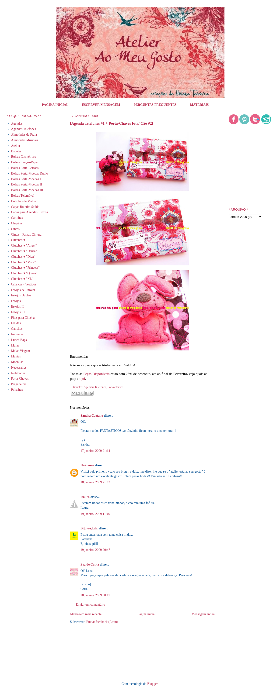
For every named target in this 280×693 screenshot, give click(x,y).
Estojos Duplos (21, 295)
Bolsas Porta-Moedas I (26, 179)
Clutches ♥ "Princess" (25, 267)
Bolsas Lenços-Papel (24, 162)
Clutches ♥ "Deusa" (24, 251)
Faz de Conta (89, 564)
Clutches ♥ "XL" (22, 279)
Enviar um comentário (90, 604)
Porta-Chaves (115, 387)
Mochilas (17, 362)
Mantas (16, 356)
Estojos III (18, 312)
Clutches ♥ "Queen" (24, 273)
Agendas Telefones (95, 387)
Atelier (15, 146)
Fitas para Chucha (23, 317)
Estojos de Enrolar (23, 290)
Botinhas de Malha (23, 201)
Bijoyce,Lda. (89, 528)
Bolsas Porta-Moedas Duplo (29, 173)
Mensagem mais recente (86, 614)
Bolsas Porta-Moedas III (27, 190)
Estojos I (17, 301)
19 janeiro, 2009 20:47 (95, 550)
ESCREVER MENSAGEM (101, 104)
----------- (75, 104)
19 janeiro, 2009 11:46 (95, 514)
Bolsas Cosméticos (23, 156)
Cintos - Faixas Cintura (26, 234)
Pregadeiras (18, 384)
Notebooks (18, 373)
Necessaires (19, 367)
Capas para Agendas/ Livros (29, 212)
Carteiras (17, 218)
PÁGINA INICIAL (55, 104)
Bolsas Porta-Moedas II (26, 184)
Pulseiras (17, 389)
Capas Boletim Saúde (25, 207)
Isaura (85, 497)
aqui (82, 379)
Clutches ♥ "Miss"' (23, 262)
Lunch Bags (19, 340)
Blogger (152, 684)
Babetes (16, 151)
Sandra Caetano (91, 415)
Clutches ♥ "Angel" (24, 245)
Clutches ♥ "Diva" (23, 256)
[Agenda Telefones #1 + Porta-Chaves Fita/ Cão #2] (111, 123)
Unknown (87, 465)
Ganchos (17, 328)
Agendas (17, 123)
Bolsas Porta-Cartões (25, 168)
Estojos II (17, 306)
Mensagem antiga (203, 614)
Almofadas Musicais (24, 140)
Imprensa (17, 334)
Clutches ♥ (18, 240)
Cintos (15, 229)
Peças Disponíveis (96, 374)
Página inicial (147, 614)
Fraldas (16, 323)
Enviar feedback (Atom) (102, 622)
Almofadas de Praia (24, 134)
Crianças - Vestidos (23, 284)
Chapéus (16, 223)
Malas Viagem (20, 351)
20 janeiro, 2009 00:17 (95, 595)
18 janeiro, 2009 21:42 (95, 482)
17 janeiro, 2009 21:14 (95, 451)
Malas (15, 345)
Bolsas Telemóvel (22, 195)
